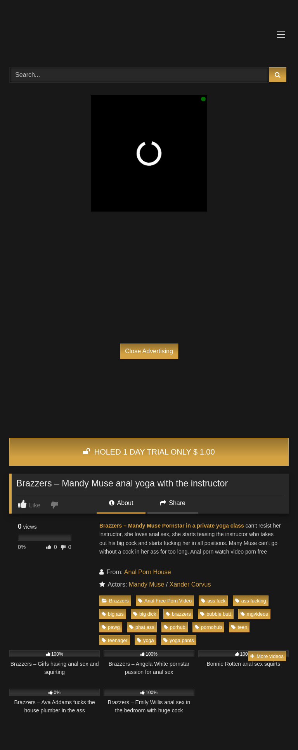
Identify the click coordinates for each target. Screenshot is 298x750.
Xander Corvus (190, 584)
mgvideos (254, 614)
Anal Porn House (147, 572)
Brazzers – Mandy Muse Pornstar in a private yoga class (171, 526)
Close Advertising (149, 351)
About (121, 503)
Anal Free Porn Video (165, 601)
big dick (144, 614)
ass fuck (213, 601)
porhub (174, 627)
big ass (113, 614)
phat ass (141, 627)
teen (239, 627)
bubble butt (215, 614)
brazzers (178, 614)
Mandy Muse (147, 584)
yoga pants (178, 640)
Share (172, 503)
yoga (145, 640)
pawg (111, 627)
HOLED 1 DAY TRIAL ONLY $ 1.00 (149, 452)
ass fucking (250, 601)
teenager (115, 640)
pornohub (208, 627)
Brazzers (115, 601)
